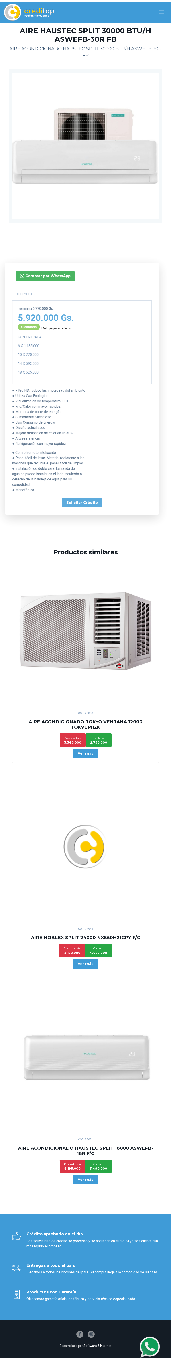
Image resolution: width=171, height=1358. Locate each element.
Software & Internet (97, 1346)
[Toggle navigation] (161, 12)
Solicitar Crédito (63, 503)
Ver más (85, 753)
